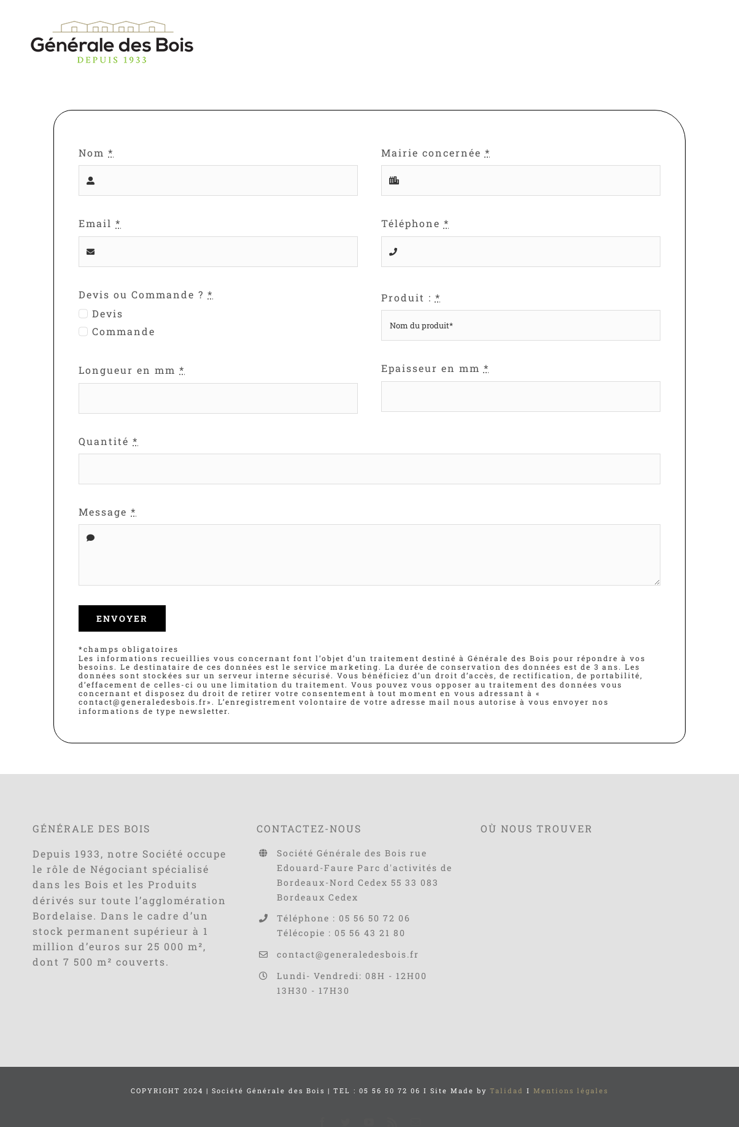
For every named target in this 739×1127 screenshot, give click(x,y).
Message (107, 511)
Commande (123, 331)
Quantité (108, 441)
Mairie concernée (435, 152)
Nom (96, 152)
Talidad (507, 1090)
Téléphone (415, 223)
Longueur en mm (132, 369)
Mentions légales (570, 1090)
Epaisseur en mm (435, 368)
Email (100, 223)
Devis (107, 313)
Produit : (411, 297)
